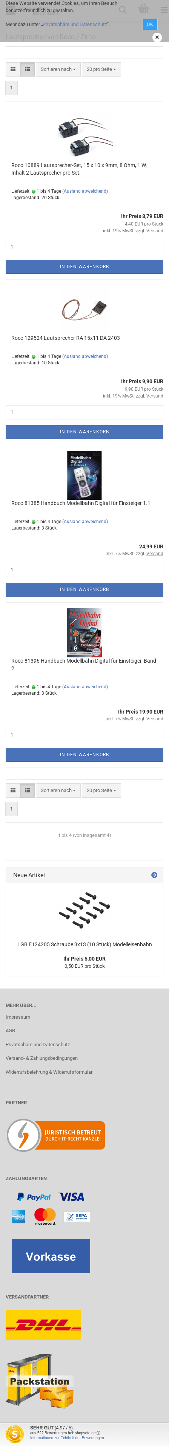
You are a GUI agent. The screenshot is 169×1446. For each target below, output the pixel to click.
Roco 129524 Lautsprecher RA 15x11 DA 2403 (65, 338)
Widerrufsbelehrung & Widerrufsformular (49, 1072)
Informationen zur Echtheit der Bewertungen (67, 1438)
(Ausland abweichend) (85, 191)
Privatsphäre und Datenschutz (75, 24)
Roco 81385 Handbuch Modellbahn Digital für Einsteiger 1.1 (81, 503)
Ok (150, 24)
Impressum (18, 1017)
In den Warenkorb (84, 266)
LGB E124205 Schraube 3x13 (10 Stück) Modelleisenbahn (84, 944)
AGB (10, 1030)
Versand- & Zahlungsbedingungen (42, 1058)
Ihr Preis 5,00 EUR (84, 959)
